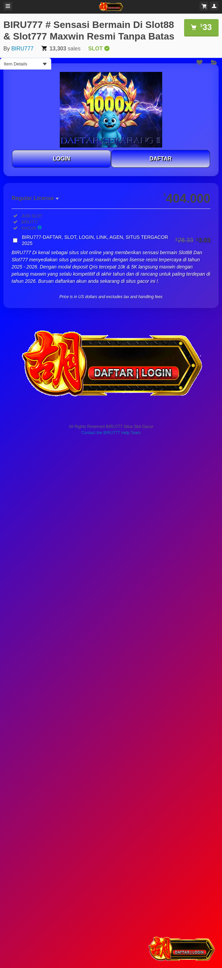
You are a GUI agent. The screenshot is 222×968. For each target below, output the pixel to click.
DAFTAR (161, 159)
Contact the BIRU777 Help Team (111, 432)
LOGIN (61, 159)
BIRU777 (22, 48)
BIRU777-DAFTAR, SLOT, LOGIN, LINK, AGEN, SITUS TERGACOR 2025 (116, 240)
